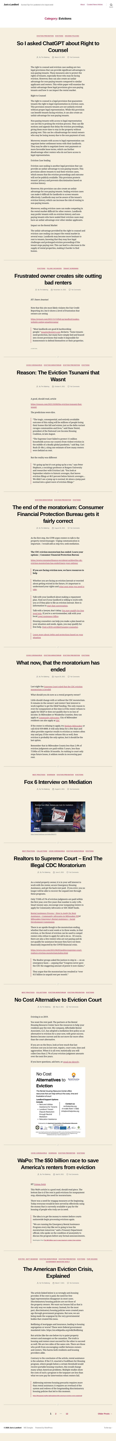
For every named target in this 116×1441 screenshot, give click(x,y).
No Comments (75, 57)
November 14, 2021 (59, 290)
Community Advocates (49, 718)
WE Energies (29, 1436)
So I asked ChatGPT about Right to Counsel (58, 46)
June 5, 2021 (60, 873)
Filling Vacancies (54, 268)
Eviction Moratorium (52, 365)
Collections (41, 852)
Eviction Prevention (45, 36)
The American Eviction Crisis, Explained (58, 1280)
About (82, 5)
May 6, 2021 (60, 1015)
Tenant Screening (71, 268)
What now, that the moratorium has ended (58, 666)
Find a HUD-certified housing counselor (60, 627)
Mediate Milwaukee (73, 726)
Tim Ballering (45, 57)
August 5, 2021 (60, 790)
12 (66, 1421)
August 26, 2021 (59, 677)
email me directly (71, 1069)
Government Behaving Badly (58, 1270)
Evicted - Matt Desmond (27, 1267)
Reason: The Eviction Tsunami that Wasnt (58, 376)
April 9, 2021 (60, 1182)
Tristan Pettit (40, 1192)
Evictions (59, 36)
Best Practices (38, 775)
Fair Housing (93, 1267)
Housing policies (72, 36)
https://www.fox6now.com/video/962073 (44, 835)
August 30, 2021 (59, 528)
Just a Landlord (11, 5)
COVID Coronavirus (34, 365)
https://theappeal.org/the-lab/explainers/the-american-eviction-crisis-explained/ (57, 1404)
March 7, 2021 (59, 1291)
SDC (58, 721)
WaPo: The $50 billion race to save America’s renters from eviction (58, 1171)
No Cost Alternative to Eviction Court (58, 1004)
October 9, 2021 (60, 387)
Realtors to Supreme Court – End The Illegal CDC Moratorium (58, 862)
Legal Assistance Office (48, 617)
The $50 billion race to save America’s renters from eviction (62, 1248)
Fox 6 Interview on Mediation (58, 782)
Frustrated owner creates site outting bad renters (58, 279)
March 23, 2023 (60, 57)
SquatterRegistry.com (51, 332)
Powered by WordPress (44, 1436)
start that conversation (57, 606)
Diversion (51, 775)
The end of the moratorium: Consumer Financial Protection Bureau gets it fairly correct (58, 514)
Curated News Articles (95, 5)
